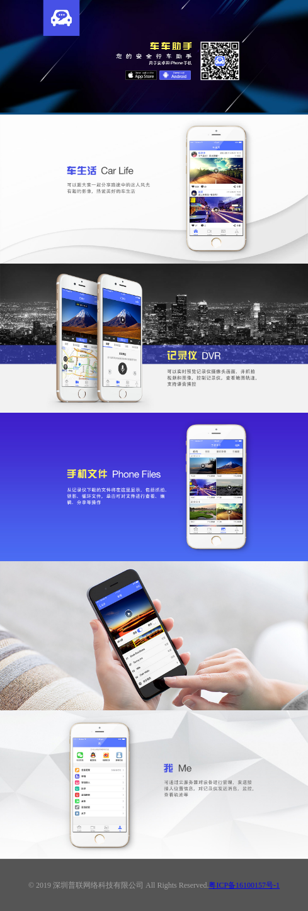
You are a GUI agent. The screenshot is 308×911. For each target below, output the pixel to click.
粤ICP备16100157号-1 (244, 885)
